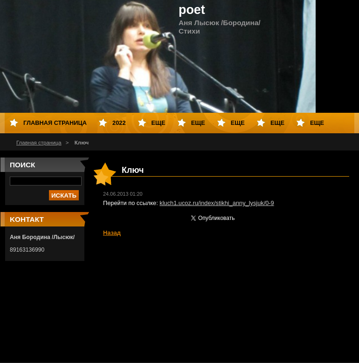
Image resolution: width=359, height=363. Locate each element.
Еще (159, 122)
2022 (118, 122)
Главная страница (39, 142)
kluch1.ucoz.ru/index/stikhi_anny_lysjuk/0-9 (216, 202)
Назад (112, 232)
